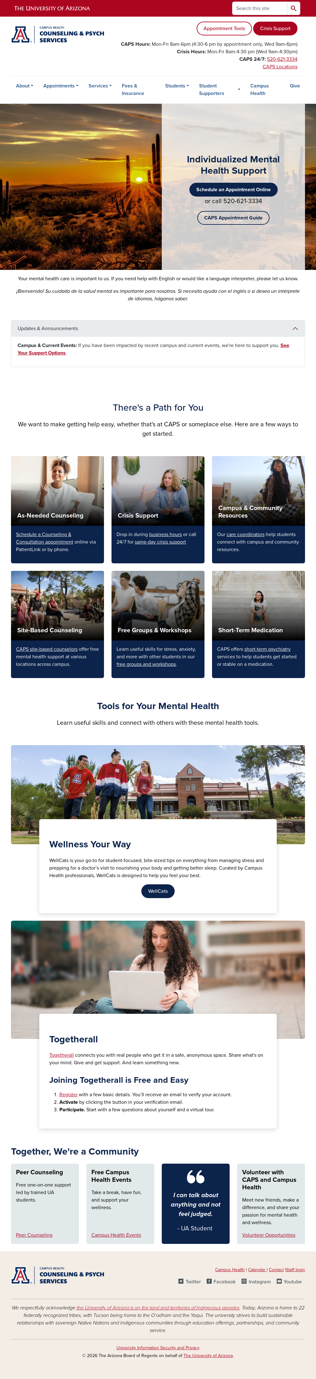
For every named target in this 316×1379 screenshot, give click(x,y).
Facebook (225, 1282)
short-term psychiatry (267, 649)
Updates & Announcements (48, 328)
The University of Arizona (208, 1355)
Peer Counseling (39, 1172)
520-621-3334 (282, 59)
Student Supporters (211, 90)
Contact (276, 1269)
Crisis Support (275, 28)
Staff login (295, 1269)
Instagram (260, 1282)
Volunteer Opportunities (268, 1235)
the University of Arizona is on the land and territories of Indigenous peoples (158, 1308)
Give (295, 86)
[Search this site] (259, 8)
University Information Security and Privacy (158, 1347)
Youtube (293, 1282)
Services (98, 86)
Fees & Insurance (133, 90)
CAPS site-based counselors (47, 649)
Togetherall (61, 1055)
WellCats (158, 891)
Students (175, 86)
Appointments (59, 86)
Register (68, 1095)
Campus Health (259, 90)
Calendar (257, 1269)
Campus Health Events (116, 1235)
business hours (165, 534)
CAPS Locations (280, 67)
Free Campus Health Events (111, 1176)
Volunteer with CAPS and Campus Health (269, 1180)
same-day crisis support (160, 542)
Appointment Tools (224, 28)
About (23, 86)
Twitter (193, 1282)
